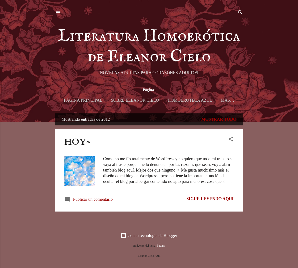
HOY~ (77, 142)
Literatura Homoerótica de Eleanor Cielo (149, 46)
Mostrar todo (218, 119)
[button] (231, 139)
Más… (227, 100)
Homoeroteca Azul (190, 100)
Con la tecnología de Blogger (149, 235)
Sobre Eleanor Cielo (135, 100)
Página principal (83, 100)
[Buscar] (240, 13)
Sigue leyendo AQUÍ (210, 198)
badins (161, 245)
